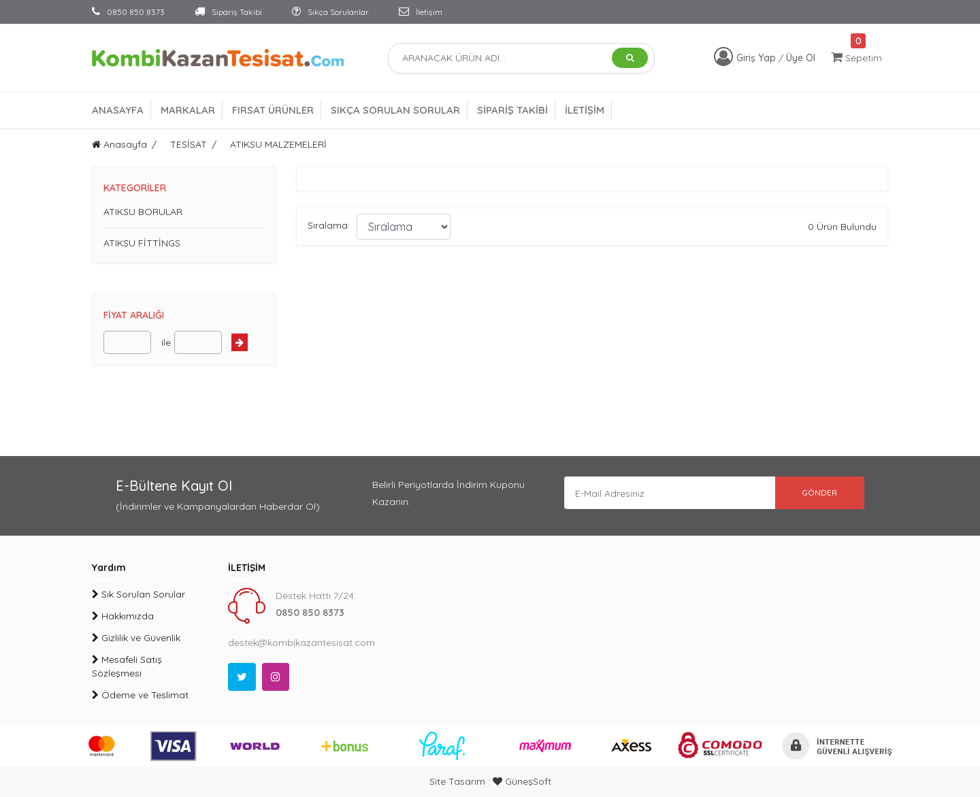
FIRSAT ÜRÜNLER (273, 109)
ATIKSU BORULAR (142, 212)
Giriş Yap (757, 58)
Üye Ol (800, 58)
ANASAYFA (118, 109)
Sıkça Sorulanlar (330, 12)
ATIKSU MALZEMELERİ (278, 144)
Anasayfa (119, 144)
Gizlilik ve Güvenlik (136, 638)
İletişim (420, 12)
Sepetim (856, 57)
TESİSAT (188, 144)
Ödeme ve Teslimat (140, 695)
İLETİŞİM (584, 109)
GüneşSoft (522, 781)
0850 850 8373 (128, 12)
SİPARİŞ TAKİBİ (512, 109)
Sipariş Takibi (228, 12)
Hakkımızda (123, 616)
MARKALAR (188, 109)
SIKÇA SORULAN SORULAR (395, 109)
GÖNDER (816, 493)
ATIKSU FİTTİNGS (141, 243)
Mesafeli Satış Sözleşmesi (127, 666)
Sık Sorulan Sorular (138, 594)
